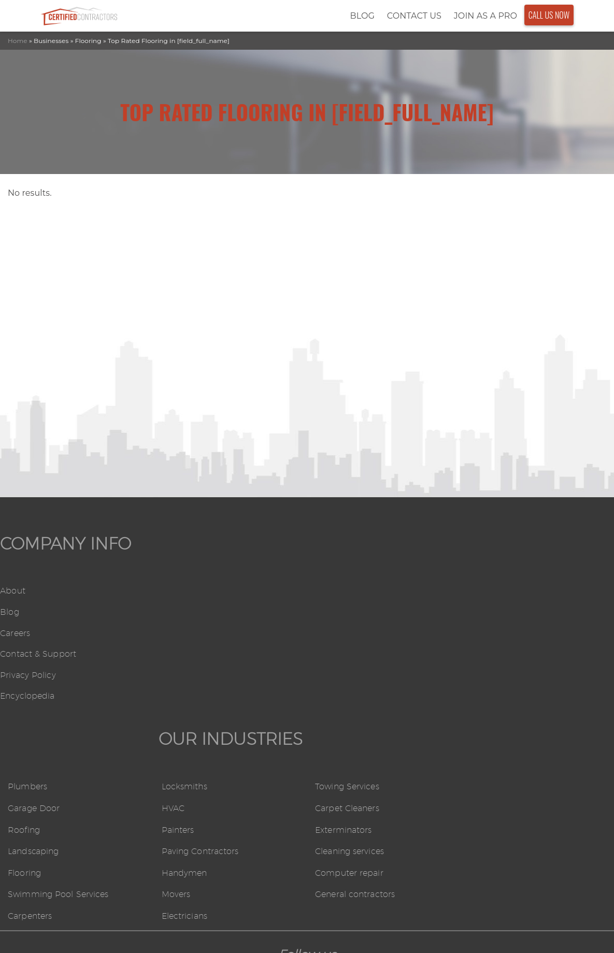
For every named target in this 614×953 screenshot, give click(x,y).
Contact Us (414, 16)
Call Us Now (549, 15)
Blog (362, 16)
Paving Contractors (353, 656)
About (12, 591)
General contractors (508, 699)
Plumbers (181, 592)
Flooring (177, 678)
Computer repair (502, 678)
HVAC (326, 613)
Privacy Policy (27, 675)
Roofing (177, 635)
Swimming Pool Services (211, 699)
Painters (331, 635)
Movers (329, 699)
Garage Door (187, 613)
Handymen (338, 678)
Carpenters (183, 721)
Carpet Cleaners (500, 613)
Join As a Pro (485, 16)
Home (17, 41)
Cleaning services (502, 656)
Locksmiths (338, 592)
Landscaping (186, 656)
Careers (15, 633)
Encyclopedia (27, 696)
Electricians (338, 721)
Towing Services (500, 592)
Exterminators (496, 635)
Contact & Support (38, 654)
